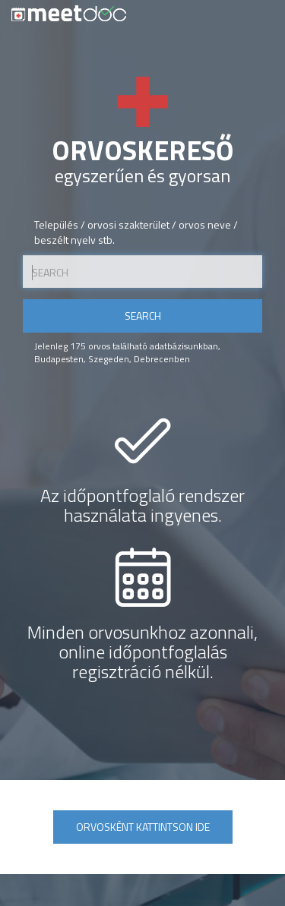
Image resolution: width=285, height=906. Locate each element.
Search (143, 316)
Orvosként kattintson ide (143, 827)
